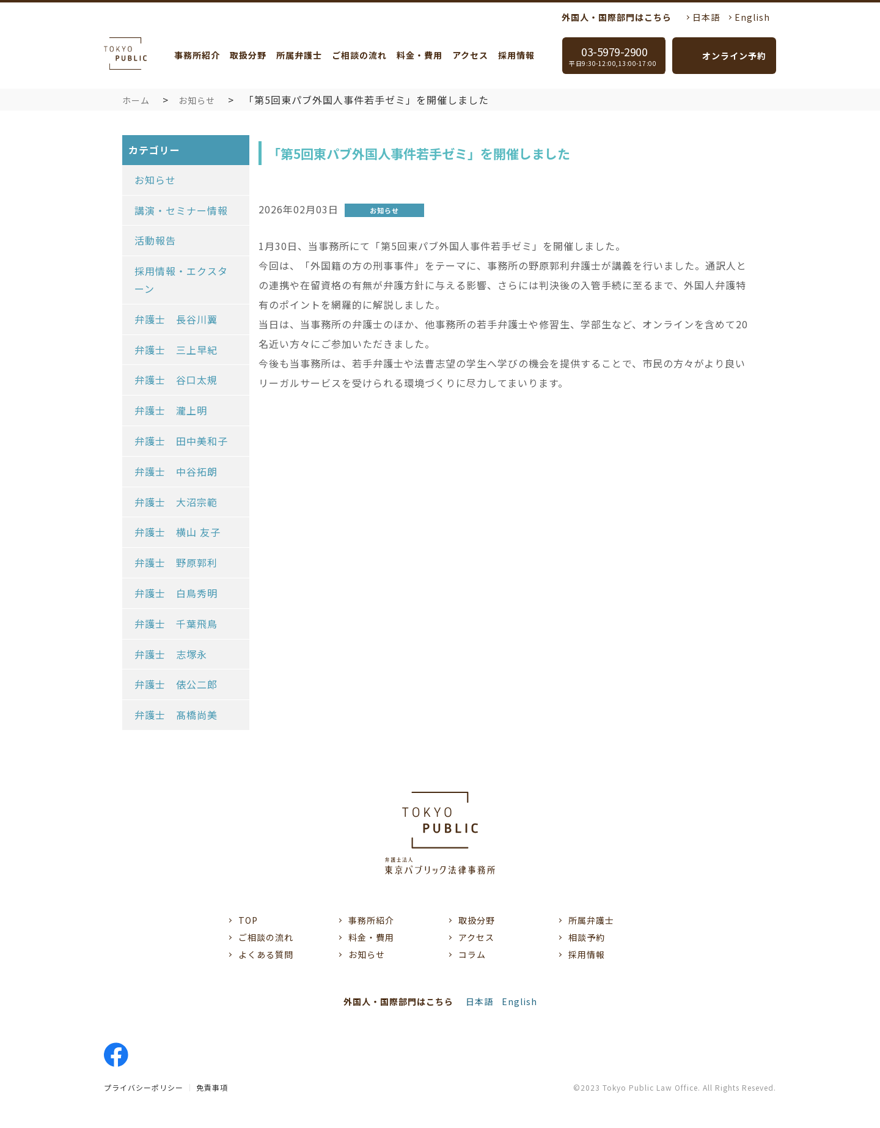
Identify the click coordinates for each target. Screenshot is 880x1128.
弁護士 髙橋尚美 (176, 714)
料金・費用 (419, 55)
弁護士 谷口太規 (176, 379)
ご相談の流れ (359, 55)
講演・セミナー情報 (181, 210)
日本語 (706, 17)
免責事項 (212, 1087)
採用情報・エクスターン (181, 280)
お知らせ (196, 100)
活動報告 (155, 240)
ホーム (136, 100)
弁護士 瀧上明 (170, 410)
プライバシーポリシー (143, 1087)
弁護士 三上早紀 (176, 349)
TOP (248, 920)
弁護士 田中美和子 (181, 440)
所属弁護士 (299, 55)
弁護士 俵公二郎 (176, 684)
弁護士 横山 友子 (177, 532)
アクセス (470, 55)
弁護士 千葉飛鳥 (176, 623)
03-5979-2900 (617, 55)
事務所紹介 (197, 55)
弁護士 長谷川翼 (176, 319)
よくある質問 (265, 954)
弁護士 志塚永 (170, 654)
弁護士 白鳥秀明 (176, 593)
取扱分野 (248, 55)
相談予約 (586, 937)
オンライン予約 (734, 56)
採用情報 (516, 55)
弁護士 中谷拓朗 (176, 471)
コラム (472, 954)
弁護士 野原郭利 (176, 562)
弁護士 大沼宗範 (176, 502)
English (752, 17)
